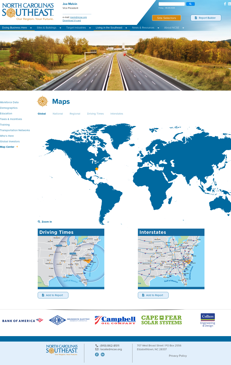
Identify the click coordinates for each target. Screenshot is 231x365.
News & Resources (143, 28)
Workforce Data (9, 102)
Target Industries (76, 28)
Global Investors (10, 141)
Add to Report (52, 295)
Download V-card (72, 20)
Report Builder (205, 18)
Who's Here (7, 136)
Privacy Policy (178, 355)
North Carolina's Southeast (28, 11)
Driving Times (95, 113)
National (58, 113)
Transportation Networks (15, 130)
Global (42, 113)
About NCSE (171, 28)
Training (5, 124)
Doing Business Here (14, 28)
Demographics (9, 108)
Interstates (116, 113)
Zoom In (45, 221)
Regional (75, 113)
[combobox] (172, 4)
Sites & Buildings (46, 28)
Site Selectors (166, 17)
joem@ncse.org (78, 17)
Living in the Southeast (109, 28)
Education (6, 113)
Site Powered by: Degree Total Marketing (150, 355)
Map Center (7, 147)
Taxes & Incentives (11, 119)
